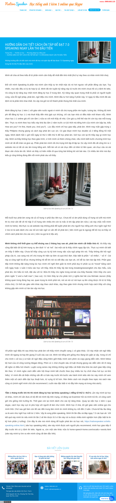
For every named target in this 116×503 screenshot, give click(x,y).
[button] (17, 457)
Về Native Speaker (36, 10)
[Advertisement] (55, 24)
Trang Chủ (23, 10)
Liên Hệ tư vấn (82, 10)
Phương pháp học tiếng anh (36, 53)
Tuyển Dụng (106, 10)
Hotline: (107, 1)
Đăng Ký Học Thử (94, 10)
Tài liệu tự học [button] (69, 10)
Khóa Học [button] (49, 10)
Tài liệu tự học (19, 53)
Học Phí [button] (58, 10)
